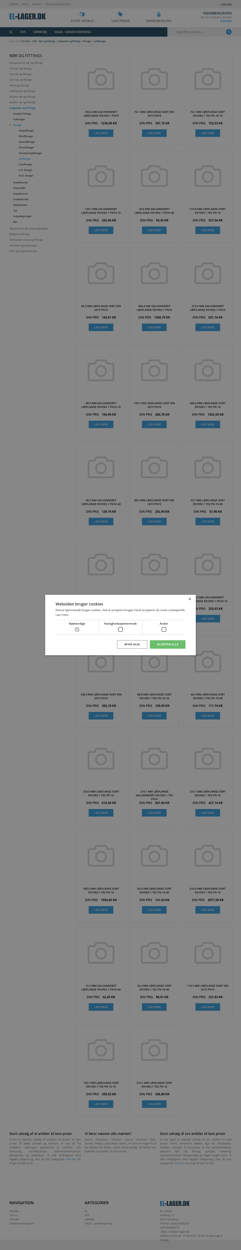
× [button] (189, 599)
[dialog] (120, 625)
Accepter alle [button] (167, 644)
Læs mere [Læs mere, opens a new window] (62, 615)
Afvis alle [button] (132, 644)
